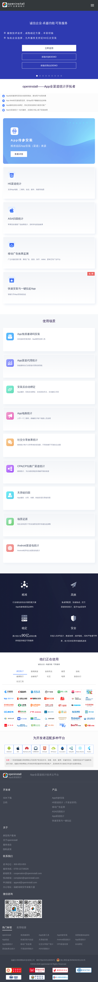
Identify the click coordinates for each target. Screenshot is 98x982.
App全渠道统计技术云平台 (44, 774)
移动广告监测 (58, 807)
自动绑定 (79, 944)
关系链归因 (43, 940)
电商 (63, 676)
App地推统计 (7, 944)
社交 (49, 676)
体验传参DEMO (49, 56)
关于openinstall (10, 840)
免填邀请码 (25, 935)
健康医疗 (20, 676)
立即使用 (49, 48)
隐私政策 (7, 849)
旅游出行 (77, 676)
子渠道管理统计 (27, 949)
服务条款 (7, 844)
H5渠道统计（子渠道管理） (65, 802)
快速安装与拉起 (27, 940)
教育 (63, 671)
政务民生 (48, 671)
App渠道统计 (58, 816)
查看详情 (19, 154)
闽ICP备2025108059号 (45, 960)
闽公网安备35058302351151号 (71, 960)
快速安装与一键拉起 (61, 820)
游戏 (77, 671)
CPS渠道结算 (62, 944)
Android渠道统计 (63, 940)
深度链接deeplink (82, 935)
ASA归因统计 (58, 811)
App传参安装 (58, 798)
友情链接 (21, 927)
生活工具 (20, 681)
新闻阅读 (34, 671)
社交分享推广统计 (46, 944)
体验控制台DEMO (49, 65)
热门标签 (7, 927)
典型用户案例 (9, 835)
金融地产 (34, 676)
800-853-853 (20, 864)
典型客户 (20, 671)
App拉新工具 (44, 935)
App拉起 (5, 940)
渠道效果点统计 (8, 949)
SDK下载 (7, 798)
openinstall (6, 935)
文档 (5, 802)
